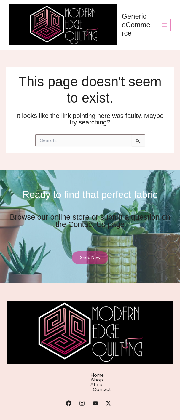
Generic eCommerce (136, 24)
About (98, 375)
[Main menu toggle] (164, 25)
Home (53, 375)
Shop (76, 375)
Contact (124, 375)
